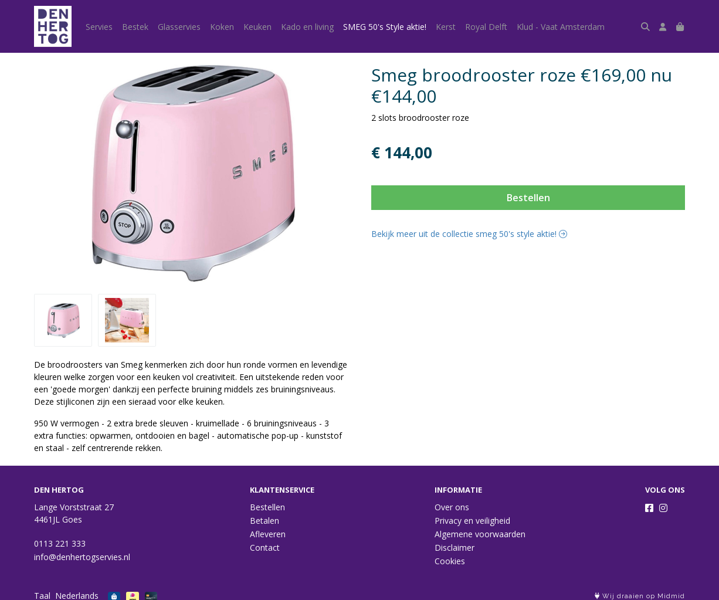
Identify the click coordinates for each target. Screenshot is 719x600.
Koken (222, 26)
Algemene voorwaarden (480, 534)
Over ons (452, 507)
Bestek (135, 26)
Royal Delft (486, 26)
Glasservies (179, 26)
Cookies (450, 561)
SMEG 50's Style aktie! (384, 26)
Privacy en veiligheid (472, 520)
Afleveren (268, 534)
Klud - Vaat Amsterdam (561, 26)
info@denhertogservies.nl (82, 556)
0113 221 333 (60, 543)
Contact (265, 547)
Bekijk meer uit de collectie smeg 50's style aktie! (469, 233)
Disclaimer (454, 547)
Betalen (264, 520)
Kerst (446, 26)
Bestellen (528, 197)
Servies (99, 26)
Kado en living (307, 26)
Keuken (257, 26)
